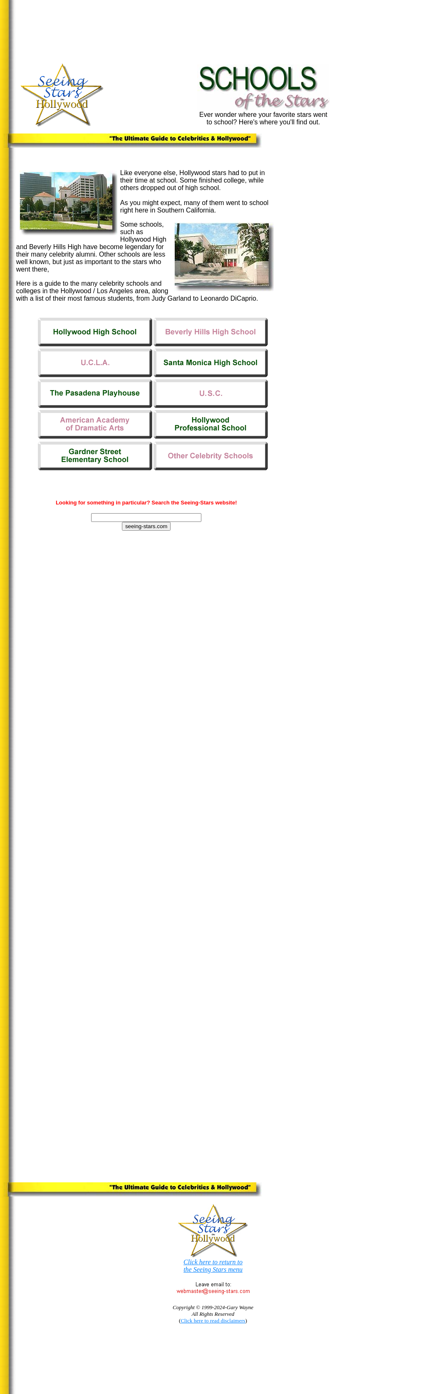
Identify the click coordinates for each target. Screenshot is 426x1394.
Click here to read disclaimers (213, 1320)
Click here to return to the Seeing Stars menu (213, 1265)
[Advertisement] (171, 22)
